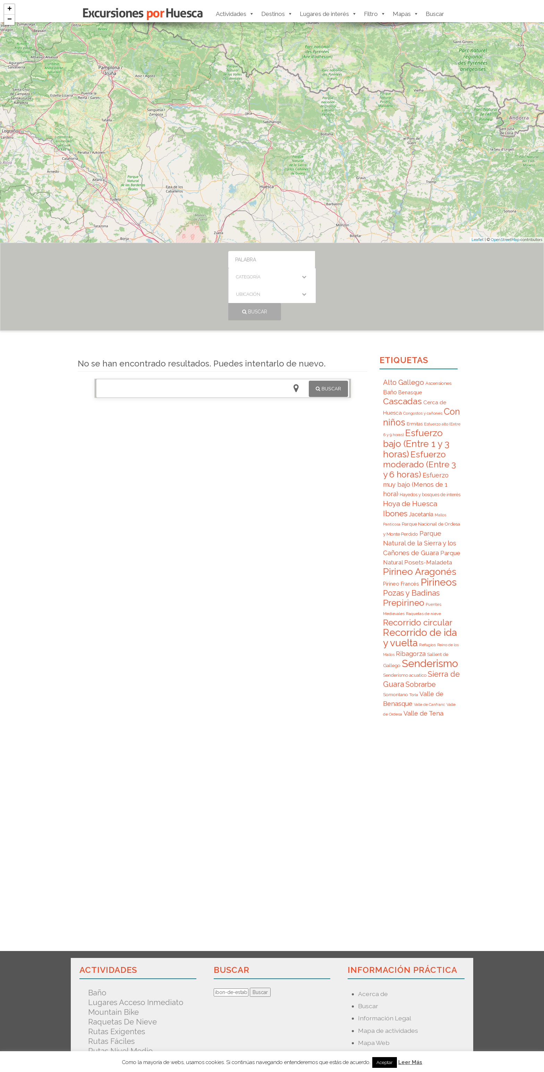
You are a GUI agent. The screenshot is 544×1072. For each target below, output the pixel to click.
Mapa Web (374, 990)
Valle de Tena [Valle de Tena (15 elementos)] (423, 661)
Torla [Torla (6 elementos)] (413, 642)
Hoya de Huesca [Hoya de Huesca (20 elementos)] (410, 452)
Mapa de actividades (388, 978)
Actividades (235, 13)
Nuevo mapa (376, 1002)
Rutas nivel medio (120, 998)
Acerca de (373, 941)
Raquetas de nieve (122, 969)
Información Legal (384, 966)
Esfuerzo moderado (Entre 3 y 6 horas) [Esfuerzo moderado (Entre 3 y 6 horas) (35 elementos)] (419, 412)
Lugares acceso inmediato (135, 950)
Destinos (277, 13)
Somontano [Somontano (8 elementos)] (395, 642)
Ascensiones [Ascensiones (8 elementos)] (438, 331)
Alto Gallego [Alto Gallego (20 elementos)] (403, 330)
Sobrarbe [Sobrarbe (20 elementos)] (421, 632)
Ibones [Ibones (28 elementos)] (395, 461)
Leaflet (477, 239)
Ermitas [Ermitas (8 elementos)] (415, 371)
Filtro (375, 13)
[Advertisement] (222, 450)
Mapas (406, 13)
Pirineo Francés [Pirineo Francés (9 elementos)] (401, 532)
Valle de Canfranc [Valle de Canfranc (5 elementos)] (429, 652)
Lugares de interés (328, 13)
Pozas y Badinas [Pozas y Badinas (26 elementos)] (411, 540)
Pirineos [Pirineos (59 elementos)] (438, 530)
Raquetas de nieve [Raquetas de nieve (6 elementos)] (423, 561)
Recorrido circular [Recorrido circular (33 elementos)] (417, 570)
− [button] (9, 20)
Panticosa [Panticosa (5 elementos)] (391, 472)
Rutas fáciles (111, 989)
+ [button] (9, 9)
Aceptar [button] (384, 1062)
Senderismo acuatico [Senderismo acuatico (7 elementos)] (404, 623)
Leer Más (410, 1062)
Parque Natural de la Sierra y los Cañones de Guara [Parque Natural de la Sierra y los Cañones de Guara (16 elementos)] (419, 490)
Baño (97, 940)
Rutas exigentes (116, 979)
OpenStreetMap (505, 239)
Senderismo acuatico (126, 1008)
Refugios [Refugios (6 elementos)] (427, 592)
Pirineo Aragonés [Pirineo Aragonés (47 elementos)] (419, 519)
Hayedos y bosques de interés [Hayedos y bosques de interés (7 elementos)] (430, 442)
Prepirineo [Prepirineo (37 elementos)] (403, 551)
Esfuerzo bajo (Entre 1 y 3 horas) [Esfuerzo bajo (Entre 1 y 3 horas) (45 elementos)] (416, 391)
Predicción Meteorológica (396, 1015)
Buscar (435, 13)
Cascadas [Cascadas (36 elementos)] (402, 349)
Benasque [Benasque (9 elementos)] (410, 340)
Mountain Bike (113, 960)
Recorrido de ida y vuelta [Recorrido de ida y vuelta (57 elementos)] (420, 586)
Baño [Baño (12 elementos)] (390, 340)
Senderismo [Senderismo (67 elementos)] (430, 611)
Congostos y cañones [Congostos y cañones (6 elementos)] (422, 361)
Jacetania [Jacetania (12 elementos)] (421, 462)
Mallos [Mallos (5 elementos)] (440, 463)
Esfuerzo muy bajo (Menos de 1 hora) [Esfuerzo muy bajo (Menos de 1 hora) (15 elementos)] (416, 433)
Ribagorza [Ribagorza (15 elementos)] (411, 601)
